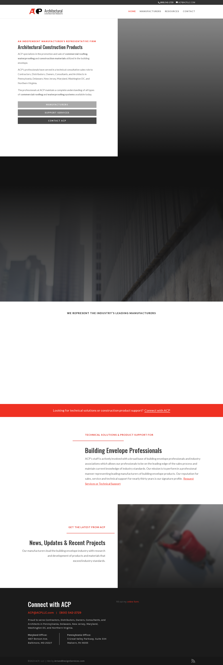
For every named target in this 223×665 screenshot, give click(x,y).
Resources (172, 12)
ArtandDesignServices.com (69, 660)
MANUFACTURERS (57, 104)
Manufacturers (150, 12)
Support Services (57, 112)
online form (133, 601)
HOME (132, 12)
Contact (189, 12)
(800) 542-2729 (70, 612)
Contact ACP (57, 120)
